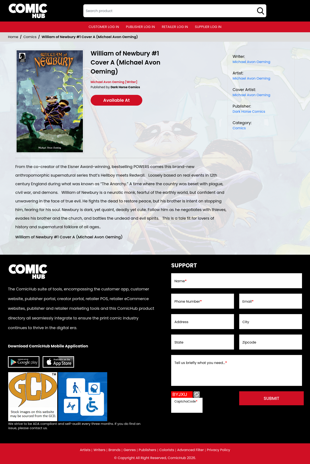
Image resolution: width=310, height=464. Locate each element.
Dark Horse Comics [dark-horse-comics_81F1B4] (248, 111)
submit (271, 398)
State (178, 342)
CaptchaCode (185, 401)
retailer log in (175, 26)
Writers (99, 450)
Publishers (147, 450)
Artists (85, 450)
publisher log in (140, 26)
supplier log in (208, 26)
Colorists (166, 450)
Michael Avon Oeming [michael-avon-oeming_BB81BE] (251, 61)
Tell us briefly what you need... (200, 362)
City (245, 322)
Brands (114, 450)
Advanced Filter (190, 450)
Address (181, 322)
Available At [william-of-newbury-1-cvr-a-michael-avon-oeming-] (116, 100)
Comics (30, 36)
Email (248, 301)
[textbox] (174, 10)
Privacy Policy (218, 450)
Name (180, 281)
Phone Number (188, 301)
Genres (130, 450)
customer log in (104, 26)
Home (13, 36)
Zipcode (249, 342)
